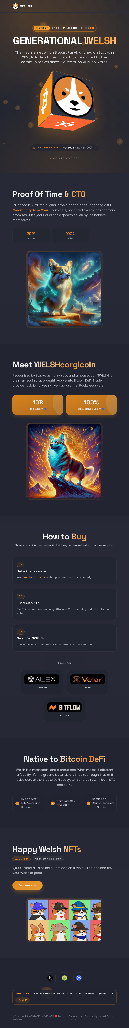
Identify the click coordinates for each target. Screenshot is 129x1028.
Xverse (41, 581)
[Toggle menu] (113, 6)
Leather (28, 581)
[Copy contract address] (22, 1000)
